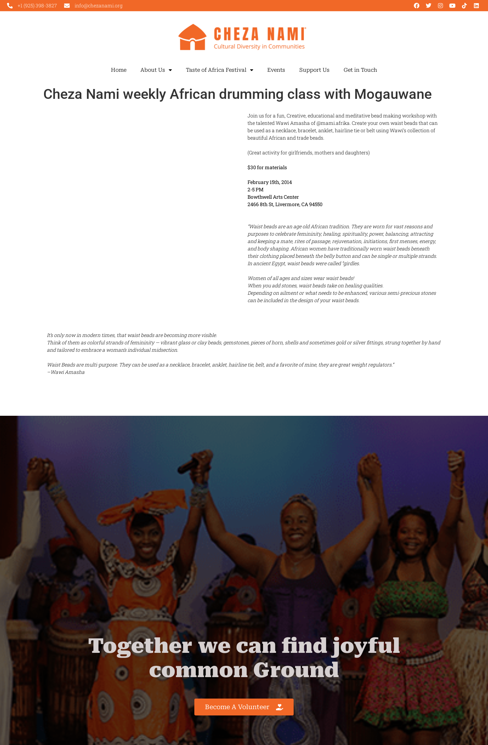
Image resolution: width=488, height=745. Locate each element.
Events (276, 70)
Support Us (314, 70)
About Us (156, 70)
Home (118, 70)
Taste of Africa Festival (219, 70)
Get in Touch (360, 70)
